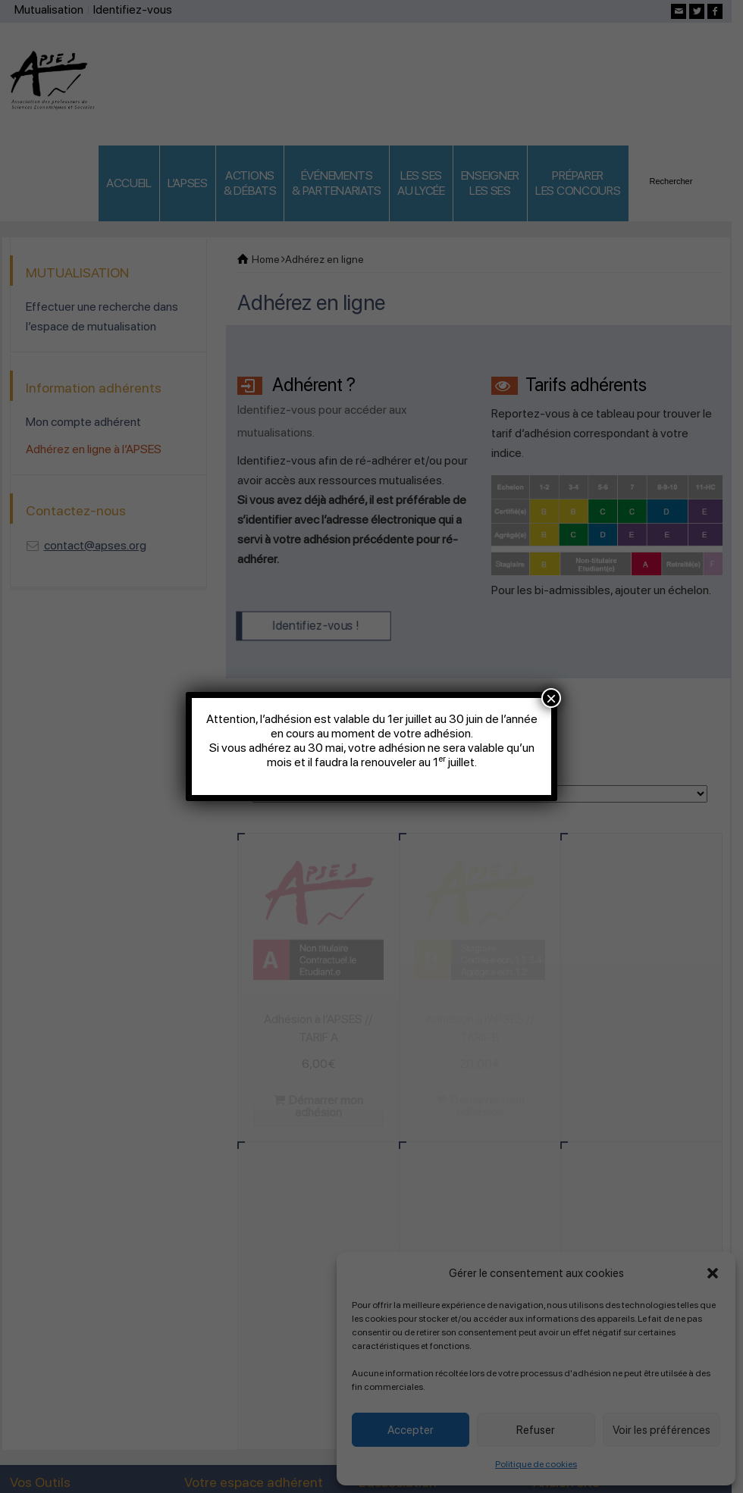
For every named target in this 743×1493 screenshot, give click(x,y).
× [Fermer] (551, 698)
